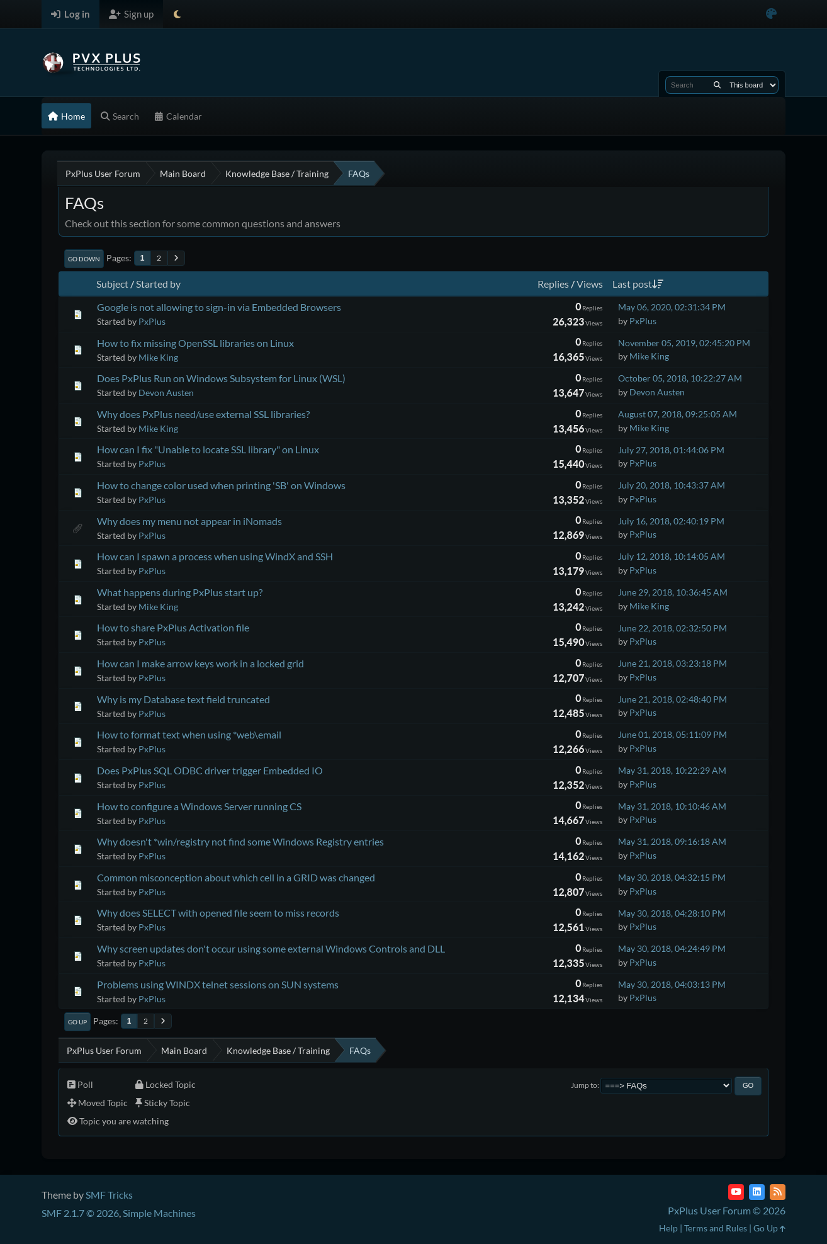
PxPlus (152, 321)
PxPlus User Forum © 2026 (726, 1210)
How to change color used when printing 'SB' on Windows (221, 485)
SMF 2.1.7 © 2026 (80, 1213)
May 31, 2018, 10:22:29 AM (672, 770)
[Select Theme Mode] (177, 14)
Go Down (84, 259)
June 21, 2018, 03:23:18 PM (672, 663)
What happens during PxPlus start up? (179, 592)
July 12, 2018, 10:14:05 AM (671, 556)
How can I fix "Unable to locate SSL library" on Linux (208, 449)
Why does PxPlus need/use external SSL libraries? (203, 414)
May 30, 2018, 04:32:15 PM (672, 877)
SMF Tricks (109, 1195)
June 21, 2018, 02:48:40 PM (672, 699)
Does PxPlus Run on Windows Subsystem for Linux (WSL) (221, 378)
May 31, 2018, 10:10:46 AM (672, 806)
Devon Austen (166, 392)
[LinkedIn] (757, 1192)
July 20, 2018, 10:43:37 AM (671, 485)
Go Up (77, 1022)
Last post (637, 284)
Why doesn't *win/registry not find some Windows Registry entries (240, 841)
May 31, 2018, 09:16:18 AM (672, 841)
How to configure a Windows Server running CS (199, 806)
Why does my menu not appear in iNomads (189, 521)
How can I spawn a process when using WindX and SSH (215, 556)
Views (590, 284)
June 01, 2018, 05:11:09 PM (672, 734)
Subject (112, 284)
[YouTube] (736, 1192)
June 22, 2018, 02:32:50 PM (672, 628)
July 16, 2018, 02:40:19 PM (671, 521)
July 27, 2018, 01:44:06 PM (671, 449)
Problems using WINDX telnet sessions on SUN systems (218, 984)
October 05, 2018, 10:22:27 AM (680, 378)
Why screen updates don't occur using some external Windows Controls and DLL (271, 948)
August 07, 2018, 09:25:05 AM (677, 414)
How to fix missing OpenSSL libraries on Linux (195, 343)
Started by (158, 284)
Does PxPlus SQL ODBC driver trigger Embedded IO (210, 770)
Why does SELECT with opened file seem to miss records (218, 913)
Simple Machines (159, 1213)
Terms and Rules (715, 1228)
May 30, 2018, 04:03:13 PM (672, 984)
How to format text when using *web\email (189, 734)
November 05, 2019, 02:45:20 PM (684, 342)
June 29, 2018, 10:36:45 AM (673, 592)
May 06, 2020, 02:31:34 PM (672, 307)
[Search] (717, 85)
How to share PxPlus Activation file (173, 627)
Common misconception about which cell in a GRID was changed (236, 877)
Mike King (158, 357)
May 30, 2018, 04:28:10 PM (672, 913)
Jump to (584, 1085)
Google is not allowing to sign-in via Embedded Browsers (219, 307)
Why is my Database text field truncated (183, 699)
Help (668, 1228)
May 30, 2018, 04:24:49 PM (672, 948)
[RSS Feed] (777, 1192)
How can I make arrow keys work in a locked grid (200, 663)
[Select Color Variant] (771, 14)
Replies (553, 284)
